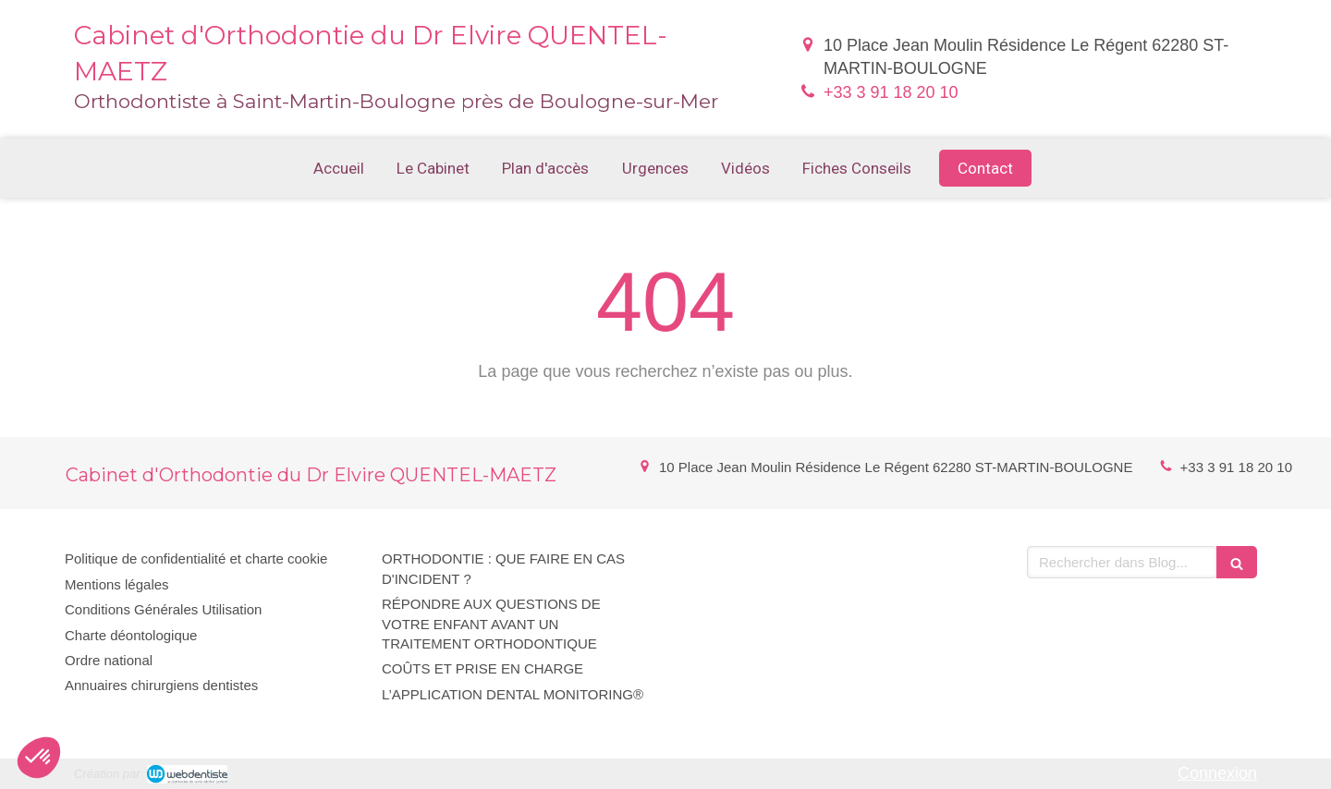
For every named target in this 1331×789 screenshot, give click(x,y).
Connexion (1217, 773)
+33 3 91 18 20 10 (891, 92)
